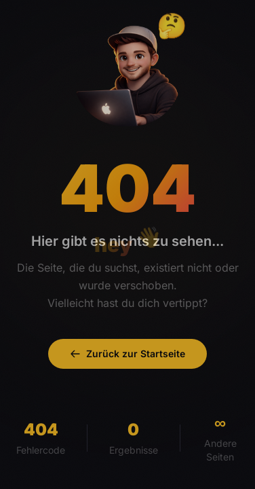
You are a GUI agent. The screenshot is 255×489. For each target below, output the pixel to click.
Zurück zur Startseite (127, 353)
